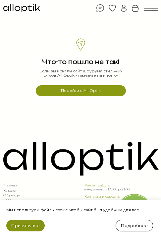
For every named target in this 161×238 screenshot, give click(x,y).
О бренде (11, 195)
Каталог (10, 190)
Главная (10, 185)
